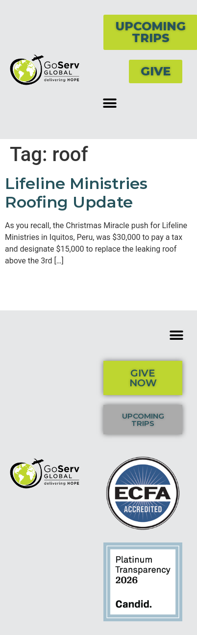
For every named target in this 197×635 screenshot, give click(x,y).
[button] (109, 103)
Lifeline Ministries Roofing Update (76, 193)
